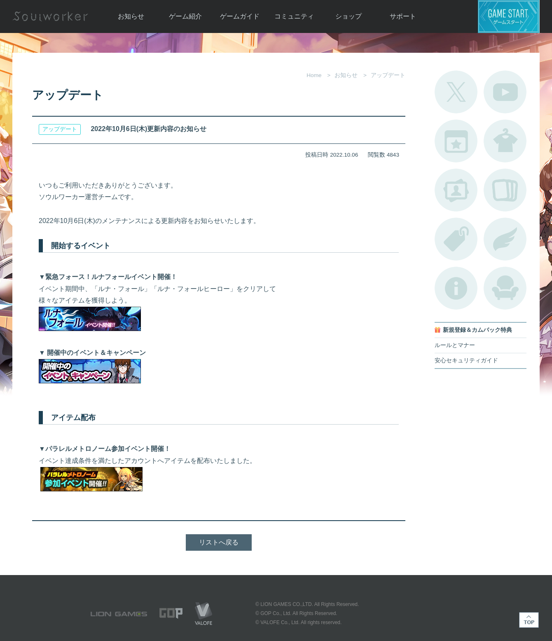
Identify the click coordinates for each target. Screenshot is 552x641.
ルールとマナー (455, 345)
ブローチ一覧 (505, 239)
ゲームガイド (240, 16)
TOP (529, 620)
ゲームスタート (509, 16)
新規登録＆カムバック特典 (477, 330)
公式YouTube (505, 91)
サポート (403, 16)
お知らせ (131, 16)
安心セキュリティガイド (466, 360)
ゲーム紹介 (185, 16)
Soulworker (50, 16)
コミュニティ (294, 16)
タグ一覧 (456, 239)
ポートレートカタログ (456, 190)
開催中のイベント (456, 141)
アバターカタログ (505, 141)
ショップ (348, 16)
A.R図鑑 (505, 190)
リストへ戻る (219, 542)
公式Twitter (456, 91)
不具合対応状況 (456, 288)
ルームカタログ (505, 288)
